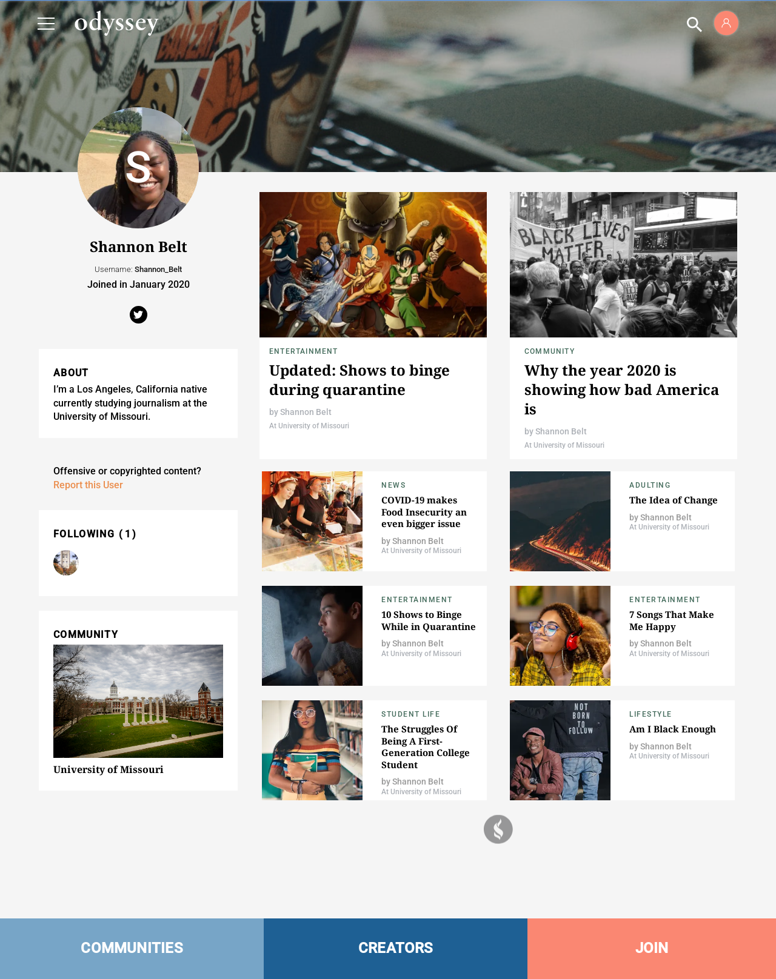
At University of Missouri (309, 426)
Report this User (88, 485)
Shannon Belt (306, 412)
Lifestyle (650, 714)
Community (549, 351)
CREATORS (395, 948)
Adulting (650, 485)
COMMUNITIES (132, 948)
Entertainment (303, 351)
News (393, 485)
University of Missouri (108, 769)
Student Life (410, 714)
